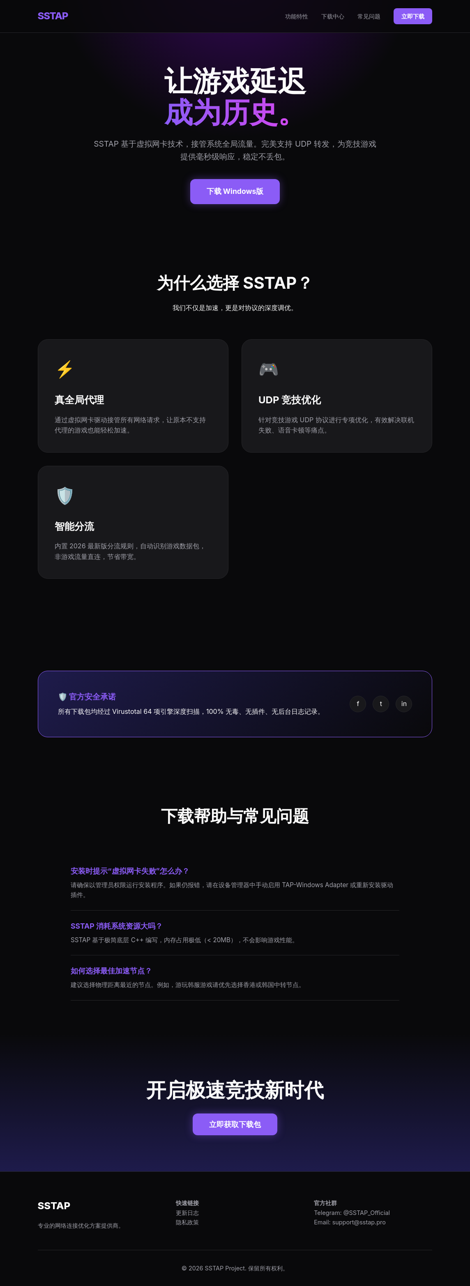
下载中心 (332, 16)
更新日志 (187, 1212)
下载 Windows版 (235, 191)
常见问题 (368, 16)
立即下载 (412, 16)
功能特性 (296, 16)
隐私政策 (187, 1222)
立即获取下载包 (235, 1124)
